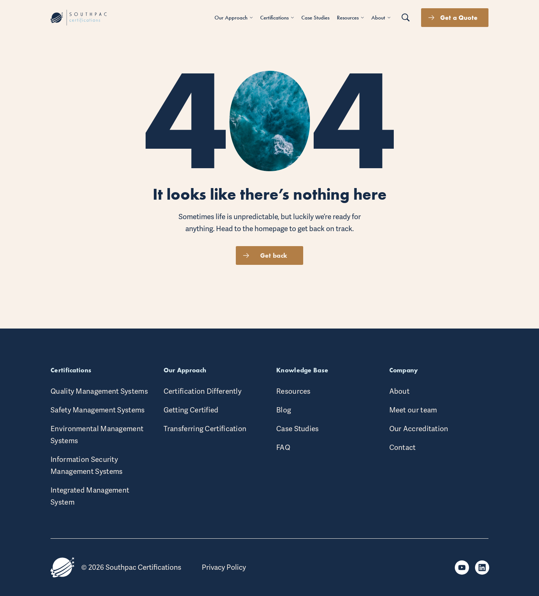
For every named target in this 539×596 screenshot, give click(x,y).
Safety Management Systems (98, 410)
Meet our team (413, 410)
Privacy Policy (224, 567)
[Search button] (406, 17)
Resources (293, 391)
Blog (283, 410)
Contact (402, 447)
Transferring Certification (205, 428)
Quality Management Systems (99, 391)
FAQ (283, 447)
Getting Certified (191, 410)
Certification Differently (203, 391)
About (399, 391)
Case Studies (297, 428)
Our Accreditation (418, 428)
